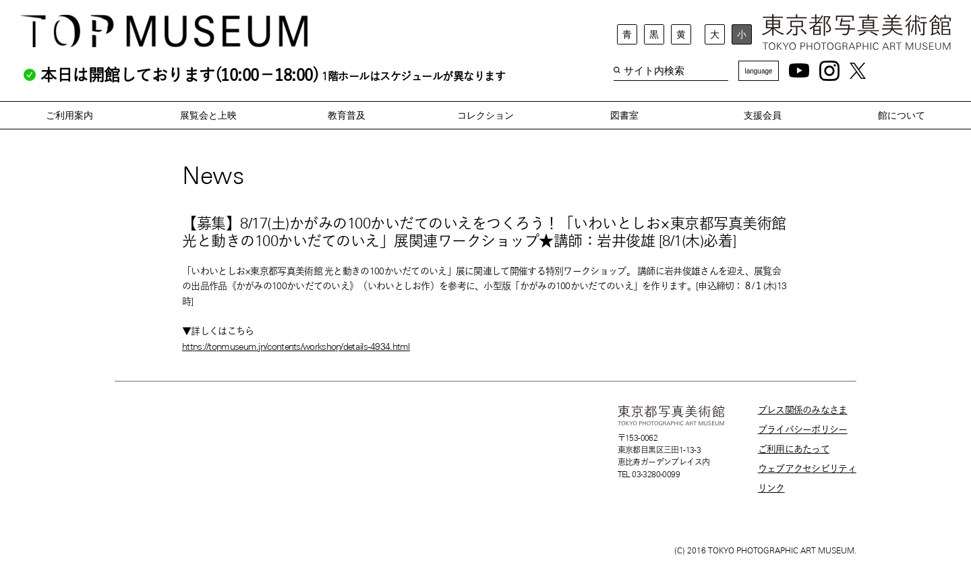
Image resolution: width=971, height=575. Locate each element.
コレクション (485, 115)
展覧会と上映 (208, 115)
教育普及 (346, 115)
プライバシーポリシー (803, 429)
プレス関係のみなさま (803, 409)
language (758, 71)
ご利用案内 (69, 115)
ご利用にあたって (793, 449)
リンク (771, 488)
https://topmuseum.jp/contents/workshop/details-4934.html (296, 346)
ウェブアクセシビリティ (807, 468)
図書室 (624, 115)
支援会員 (763, 115)
